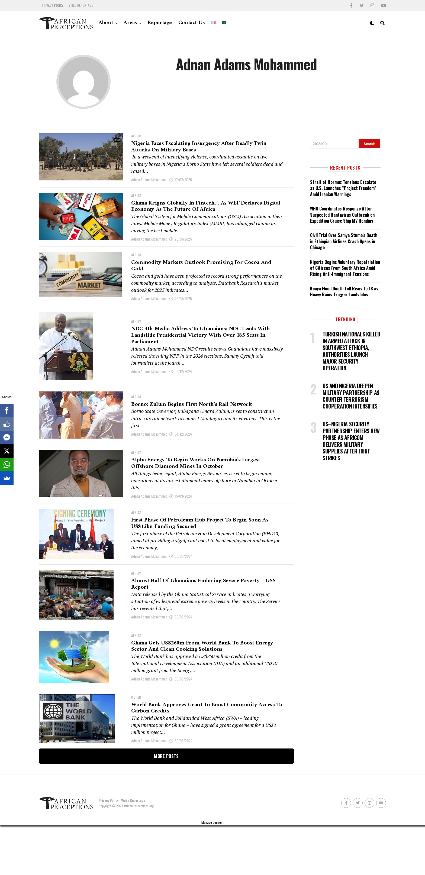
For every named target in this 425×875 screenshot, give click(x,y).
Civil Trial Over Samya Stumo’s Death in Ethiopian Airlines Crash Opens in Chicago (343, 241)
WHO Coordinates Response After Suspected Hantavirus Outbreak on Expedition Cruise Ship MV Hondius (342, 214)
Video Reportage (81, 5)
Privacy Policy (52, 5)
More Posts (166, 805)
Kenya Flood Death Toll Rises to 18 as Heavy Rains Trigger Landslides (344, 291)
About (106, 23)
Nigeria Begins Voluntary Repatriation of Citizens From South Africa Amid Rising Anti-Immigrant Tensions (345, 268)
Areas (130, 23)
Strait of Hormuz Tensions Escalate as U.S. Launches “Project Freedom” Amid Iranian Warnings (343, 188)
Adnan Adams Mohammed (149, 183)
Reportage (159, 23)
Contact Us (191, 23)
